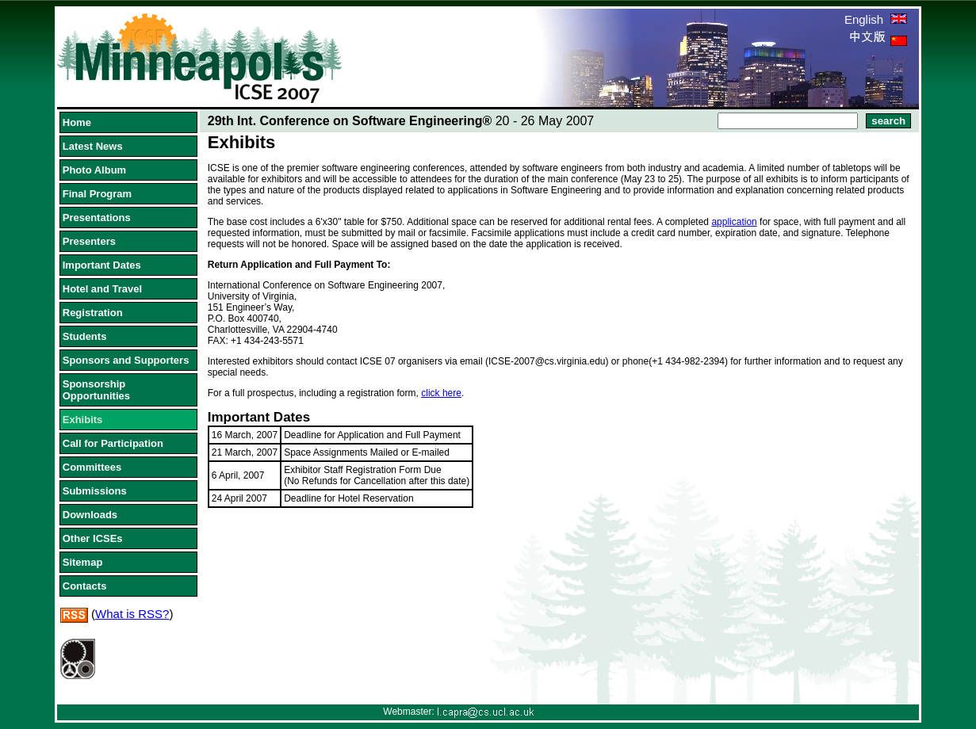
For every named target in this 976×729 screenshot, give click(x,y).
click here (441, 393)
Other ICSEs (93, 538)
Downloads (90, 515)
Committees (92, 467)
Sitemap (83, 562)
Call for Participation (113, 443)
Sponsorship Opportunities (96, 390)
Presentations (97, 217)
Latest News (93, 146)
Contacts (85, 586)
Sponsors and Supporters (126, 360)
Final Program (97, 194)
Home (77, 122)
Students (85, 336)
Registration (93, 313)
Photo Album (94, 170)
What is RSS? (132, 613)
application (733, 221)
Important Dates (102, 265)
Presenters (89, 241)
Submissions (95, 491)
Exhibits (83, 420)
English (875, 19)
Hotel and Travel (102, 289)
